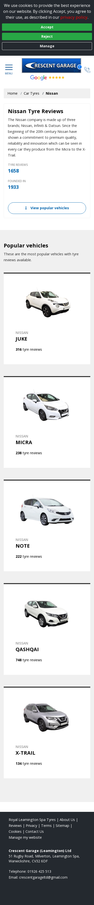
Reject (47, 36)
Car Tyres (31, 93)
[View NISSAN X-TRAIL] (47, 732)
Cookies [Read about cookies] (15, 831)
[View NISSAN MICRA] (47, 422)
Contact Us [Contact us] (34, 831)
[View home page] (54, 65)
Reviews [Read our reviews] (15, 825)
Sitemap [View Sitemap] (62, 825)
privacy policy (74, 17)
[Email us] (43, 877)
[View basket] (75, 69)
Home (12, 93)
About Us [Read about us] (67, 819)
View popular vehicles (47, 208)
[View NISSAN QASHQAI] (47, 629)
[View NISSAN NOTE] (47, 525)
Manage (47, 46)
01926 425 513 (39, 871)
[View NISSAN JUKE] (47, 318)
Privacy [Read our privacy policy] (31, 825)
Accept (47, 27)
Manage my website (25, 837)
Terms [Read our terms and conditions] (46, 825)
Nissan (52, 93)
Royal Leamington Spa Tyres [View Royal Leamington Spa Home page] (32, 819)
